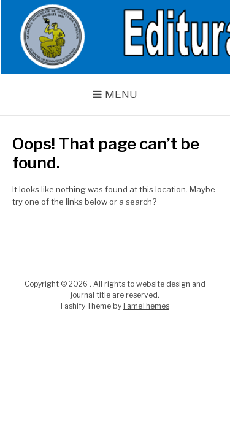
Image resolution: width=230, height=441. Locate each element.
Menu (121, 94)
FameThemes (146, 306)
